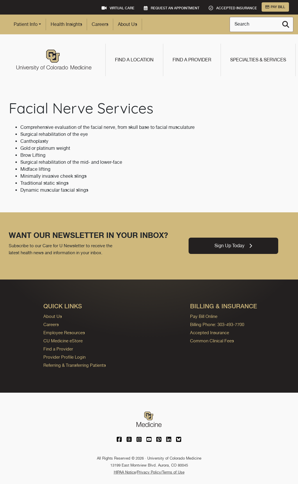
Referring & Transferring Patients (74, 365)
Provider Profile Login (64, 357)
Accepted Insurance (209, 332)
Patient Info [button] (26, 24)
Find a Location (134, 60)
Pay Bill (275, 7)
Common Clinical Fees (212, 340)
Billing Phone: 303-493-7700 (217, 324)
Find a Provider (192, 60)
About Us (127, 24)
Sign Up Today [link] (233, 245)
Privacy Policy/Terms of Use (161, 472)
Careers (100, 24)
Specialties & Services (258, 60)
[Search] (286, 24)
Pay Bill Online (203, 316)
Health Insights (66, 24)
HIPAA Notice (125, 472)
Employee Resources (64, 332)
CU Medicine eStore (63, 340)
